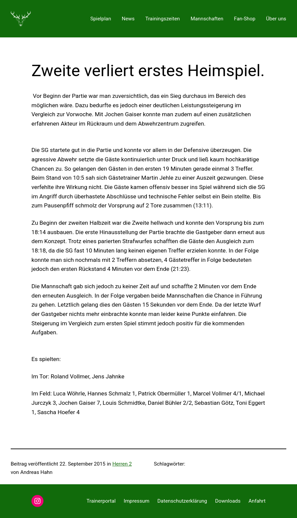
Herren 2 (122, 464)
